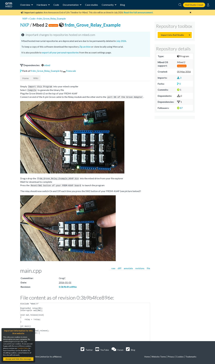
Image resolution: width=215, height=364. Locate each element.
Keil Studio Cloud (194, 4)
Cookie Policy (23, 348)
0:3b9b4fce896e (68, 285)
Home (25, 78)
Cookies (180, 355)
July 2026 (121, 40)
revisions (139, 267)
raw (113, 267)
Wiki (35, 78)
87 (180, 107)
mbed (45, 65)
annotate (128, 267)
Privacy (171, 355)
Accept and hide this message (18, 359)
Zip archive (85, 46)
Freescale (71, 70)
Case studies (91, 4)
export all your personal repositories (60, 52)
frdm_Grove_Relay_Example (51, 18)
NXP (24, 18)
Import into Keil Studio (172, 35)
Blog (122, 4)
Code (56, 4)
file (148, 267)
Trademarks (190, 355)
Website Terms (159, 355)
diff (119, 267)
